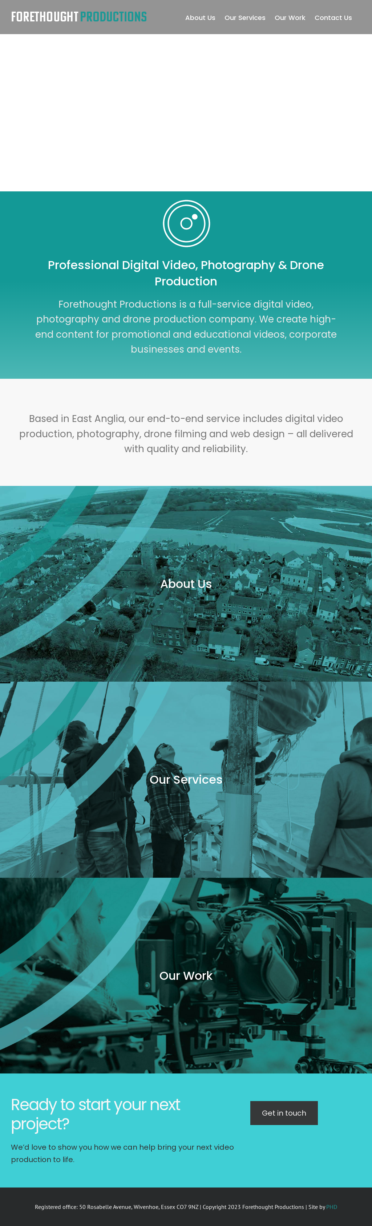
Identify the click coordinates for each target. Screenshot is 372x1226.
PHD (331, 1206)
